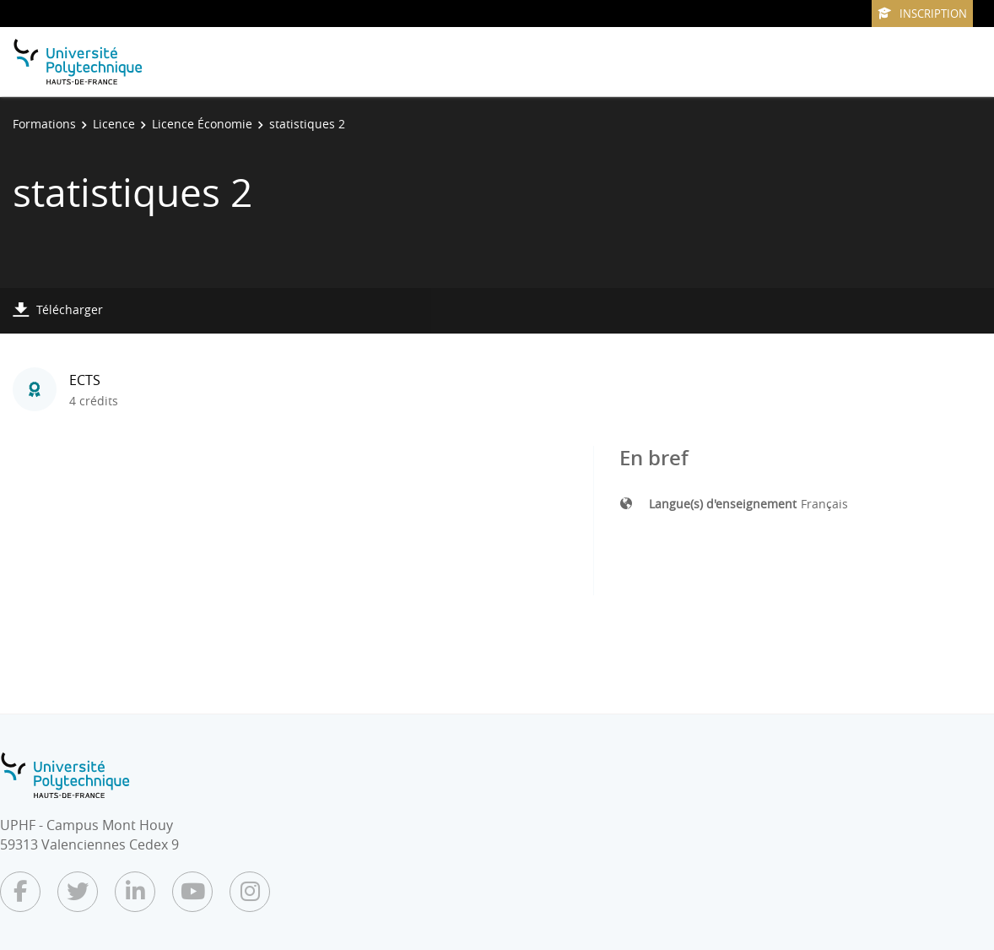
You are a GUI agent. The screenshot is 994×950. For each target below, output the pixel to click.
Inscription (922, 13)
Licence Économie (202, 124)
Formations (44, 124)
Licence (114, 124)
